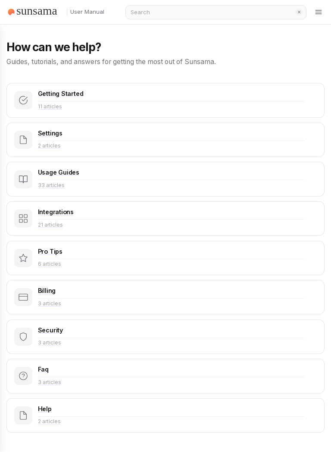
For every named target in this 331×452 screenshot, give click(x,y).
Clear (299, 12)
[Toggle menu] (319, 12)
